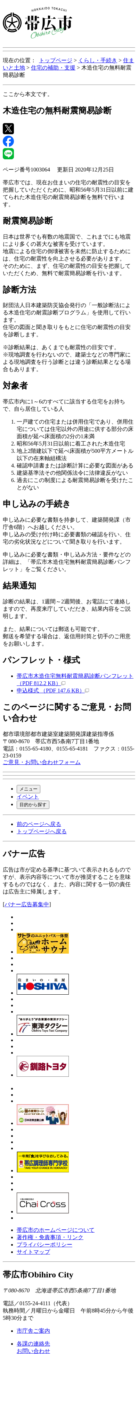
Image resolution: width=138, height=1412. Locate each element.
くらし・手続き (97, 60)
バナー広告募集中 (27, 904)
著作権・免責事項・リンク (50, 1237)
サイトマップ (33, 1252)
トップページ (55, 60)
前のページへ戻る (39, 824)
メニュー (28, 789)
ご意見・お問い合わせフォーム (42, 762)
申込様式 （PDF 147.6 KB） (53, 690)
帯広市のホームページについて (56, 1230)
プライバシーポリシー (44, 1244)
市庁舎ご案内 (33, 1331)
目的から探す (33, 804)
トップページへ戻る (42, 831)
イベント (28, 797)
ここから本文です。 (28, 94)
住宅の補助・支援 (53, 68)
